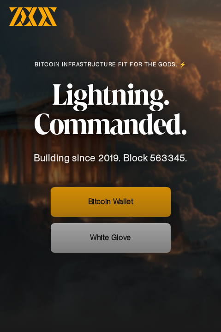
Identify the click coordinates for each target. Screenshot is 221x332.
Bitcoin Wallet (110, 207)
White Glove (110, 243)
